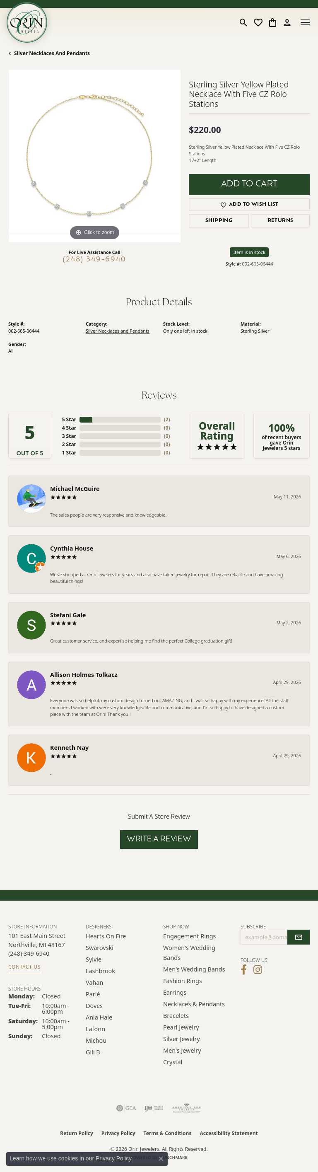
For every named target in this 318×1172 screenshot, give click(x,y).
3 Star (69, 436)
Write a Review (159, 839)
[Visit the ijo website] (154, 1108)
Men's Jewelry (182, 1050)
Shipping (218, 220)
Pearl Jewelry (181, 1027)
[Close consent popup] (161, 1158)
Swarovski (99, 948)
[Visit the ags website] (186, 1108)
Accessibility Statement (229, 1133)
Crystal (172, 1062)
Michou (96, 1040)
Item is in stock (249, 252)
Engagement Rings (189, 936)
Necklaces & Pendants (194, 1004)
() (167, 419)
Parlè (93, 994)
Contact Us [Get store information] (24, 966)
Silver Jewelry (181, 1039)
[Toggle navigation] (305, 22)
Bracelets (176, 1016)
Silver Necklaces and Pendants (52, 53)
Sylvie (93, 959)
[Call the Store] (28, 953)
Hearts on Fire (106, 936)
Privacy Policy (118, 1133)
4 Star (69, 427)
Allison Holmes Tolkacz (84, 675)
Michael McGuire (75, 489)
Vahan (94, 982)
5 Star (69, 419)
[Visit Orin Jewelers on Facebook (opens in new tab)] (244, 970)
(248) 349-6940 (94, 259)
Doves (94, 1006)
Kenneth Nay (69, 748)
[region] (94, 156)
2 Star (69, 444)
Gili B (93, 1052)
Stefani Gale (68, 615)
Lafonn (95, 1029)
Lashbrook (100, 971)
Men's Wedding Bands (194, 969)
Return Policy (76, 1133)
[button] (243, 22)
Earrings (174, 992)
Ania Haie (99, 1017)
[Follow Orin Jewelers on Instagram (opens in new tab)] (257, 970)
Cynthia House (71, 548)
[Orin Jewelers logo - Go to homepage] (27, 22)
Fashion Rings (182, 981)
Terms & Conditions (168, 1133)
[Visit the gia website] (126, 1108)
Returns (280, 220)
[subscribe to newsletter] (298, 937)
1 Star (69, 452)
